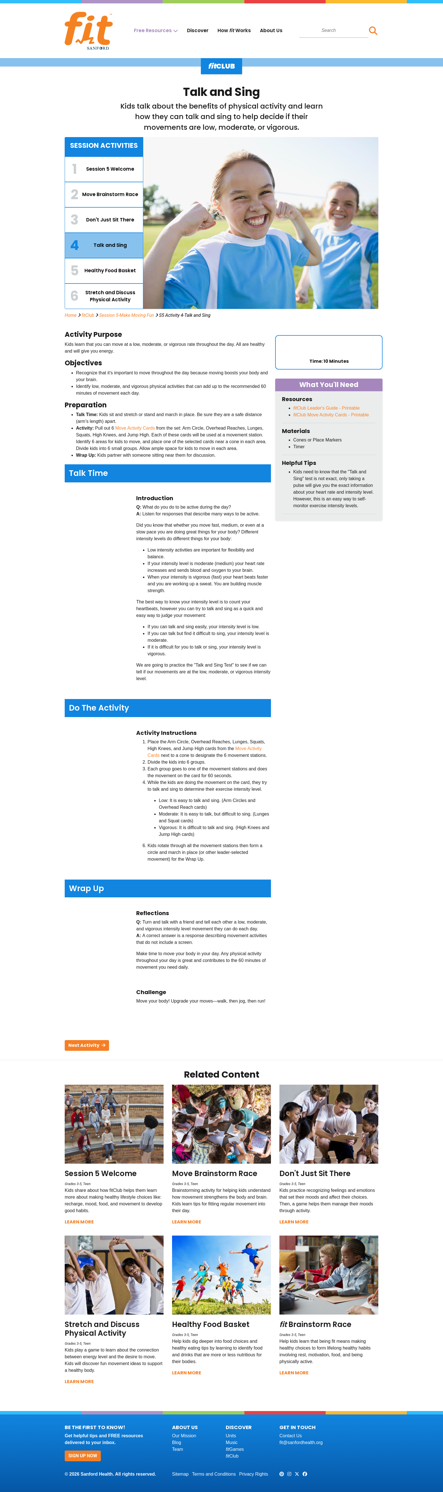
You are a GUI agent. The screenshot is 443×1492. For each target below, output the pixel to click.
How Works (234, 30)
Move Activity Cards (135, 428)
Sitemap (180, 1474)
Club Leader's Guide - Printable (326, 408)
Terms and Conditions (214, 1474)
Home (71, 315)
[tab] (104, 169)
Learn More (79, 1222)
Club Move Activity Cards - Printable (331, 414)
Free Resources (153, 30)
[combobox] (333, 30)
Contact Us (290, 1435)
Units (231, 1435)
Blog (176, 1442)
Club (232, 1456)
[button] (373, 31)
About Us (271, 30)
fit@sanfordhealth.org (301, 1442)
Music (232, 1442)
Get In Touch (297, 1427)
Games (235, 1449)
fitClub (88, 315)
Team (177, 1449)
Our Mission (184, 1435)
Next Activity (86, 1045)
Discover (198, 30)
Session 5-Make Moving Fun (126, 315)
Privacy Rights (253, 1474)
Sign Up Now (82, 1455)
